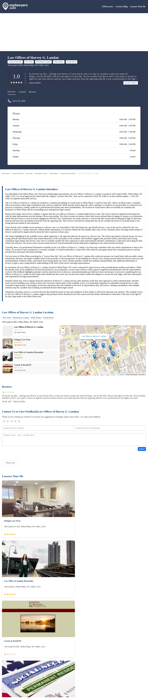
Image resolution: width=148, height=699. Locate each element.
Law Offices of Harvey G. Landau (88, 173)
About (4, 682)
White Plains (58, 62)
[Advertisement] (74, 32)
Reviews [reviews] (32, 92)
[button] (92, 344)
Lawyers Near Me (137, 6)
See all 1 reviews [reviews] (131, 83)
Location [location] (22, 92)
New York (29, 62)
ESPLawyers (107, 6)
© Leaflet (120, 375)
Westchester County (43, 62)
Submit (142, 449)
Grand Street (71, 62)
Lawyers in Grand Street (68, 173)
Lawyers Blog (122, 6)
